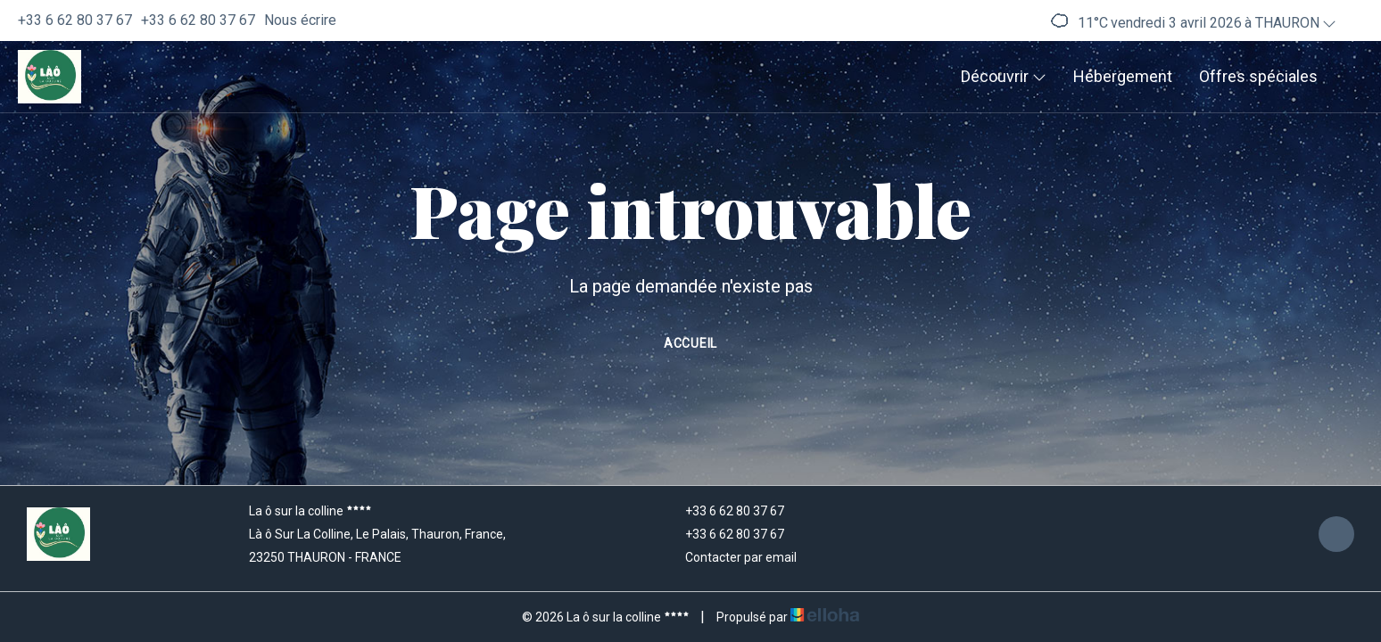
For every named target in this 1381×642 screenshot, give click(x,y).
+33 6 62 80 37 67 (724, 511)
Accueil (690, 343)
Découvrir (1003, 76)
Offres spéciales (1258, 76)
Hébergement (1122, 76)
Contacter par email (731, 557)
